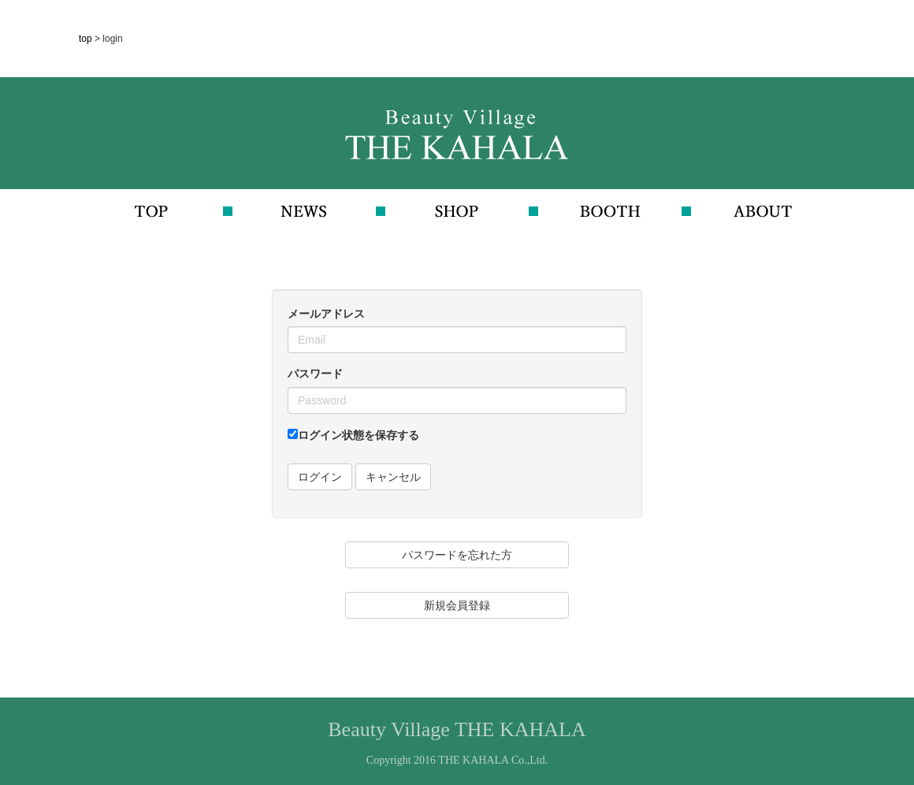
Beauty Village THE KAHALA (456, 729)
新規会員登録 (457, 605)
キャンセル (393, 477)
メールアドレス (326, 313)
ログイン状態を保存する (353, 435)
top (87, 38)
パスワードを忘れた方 (457, 555)
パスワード (315, 373)
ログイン (320, 477)
